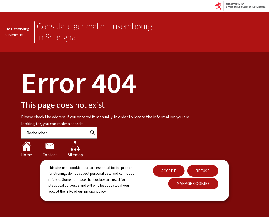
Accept (168, 170)
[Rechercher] (92, 133)
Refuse (202, 170)
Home (26, 149)
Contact (50, 149)
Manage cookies (193, 183)
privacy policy (95, 191)
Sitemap (75, 149)
